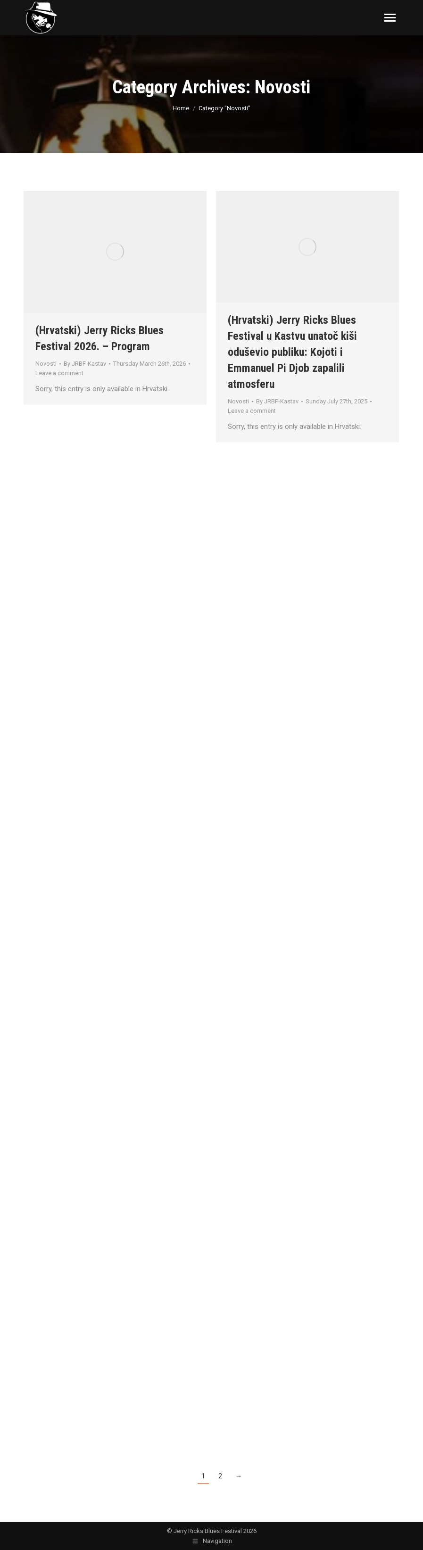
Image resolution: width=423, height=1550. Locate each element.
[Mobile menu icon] (390, 17)
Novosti (46, 363)
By (85, 363)
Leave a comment (59, 373)
